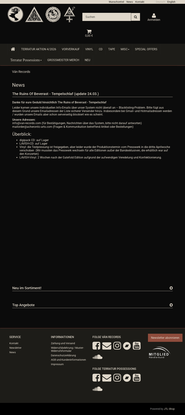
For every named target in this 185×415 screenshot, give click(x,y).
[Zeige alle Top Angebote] (171, 305)
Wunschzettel (116, 1)
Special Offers (146, 49)
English (171, 1)
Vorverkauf (71, 49)
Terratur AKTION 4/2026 (38, 49)
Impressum (57, 364)
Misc (125, 49)
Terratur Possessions (26, 60)
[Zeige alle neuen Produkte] (171, 288)
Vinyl (89, 49)
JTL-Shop (169, 408)
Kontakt (139, 1)
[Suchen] (106, 17)
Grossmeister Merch (63, 60)
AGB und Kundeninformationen (68, 359)
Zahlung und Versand (63, 343)
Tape (111, 49)
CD (101, 49)
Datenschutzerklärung (63, 355)
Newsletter (15, 347)
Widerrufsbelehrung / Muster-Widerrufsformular (67, 349)
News (129, 1)
